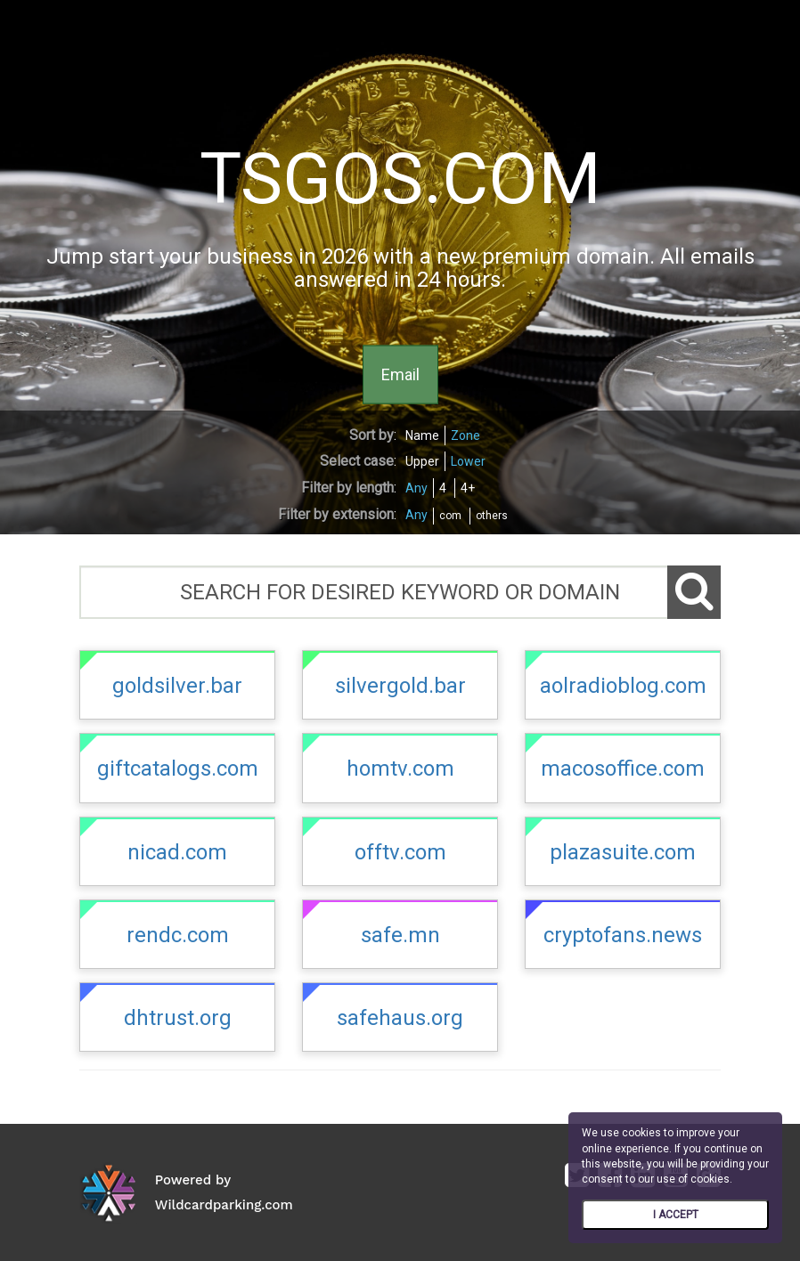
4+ (468, 488)
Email (400, 373)
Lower (468, 461)
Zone (465, 435)
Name (422, 435)
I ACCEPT (675, 1214)
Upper (422, 461)
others (492, 515)
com (450, 515)
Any (416, 488)
